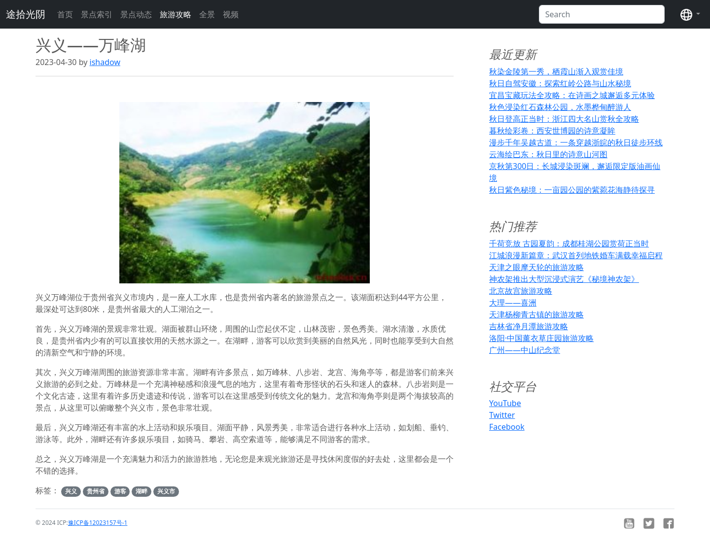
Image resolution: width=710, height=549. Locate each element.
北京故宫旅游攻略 (520, 290)
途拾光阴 (25, 14)
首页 (65, 14)
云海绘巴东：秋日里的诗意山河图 (548, 154)
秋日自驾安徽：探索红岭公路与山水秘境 (560, 83)
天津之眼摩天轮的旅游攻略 (536, 267)
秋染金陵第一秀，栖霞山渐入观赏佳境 (556, 71)
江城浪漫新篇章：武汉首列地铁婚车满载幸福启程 (576, 255)
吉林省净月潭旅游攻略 (528, 326)
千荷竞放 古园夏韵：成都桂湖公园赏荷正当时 (569, 243)
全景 (207, 14)
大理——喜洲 (512, 302)
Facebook (507, 426)
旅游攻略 (175, 14)
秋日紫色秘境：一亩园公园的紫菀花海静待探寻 (572, 189)
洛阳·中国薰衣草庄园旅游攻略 (541, 338)
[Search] (602, 14)
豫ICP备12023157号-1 (98, 522)
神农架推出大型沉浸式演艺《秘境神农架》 (564, 279)
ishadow (105, 62)
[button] (690, 14)
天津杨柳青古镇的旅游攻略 (536, 314)
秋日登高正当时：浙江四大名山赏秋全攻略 (564, 118)
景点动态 (136, 14)
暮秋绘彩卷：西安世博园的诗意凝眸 (552, 130)
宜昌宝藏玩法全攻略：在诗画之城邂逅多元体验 (572, 95)
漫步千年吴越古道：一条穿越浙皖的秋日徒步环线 (576, 142)
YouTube (505, 403)
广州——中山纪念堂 (524, 349)
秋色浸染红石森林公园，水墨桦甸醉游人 (560, 107)
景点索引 (96, 14)
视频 (231, 14)
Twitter (502, 415)
